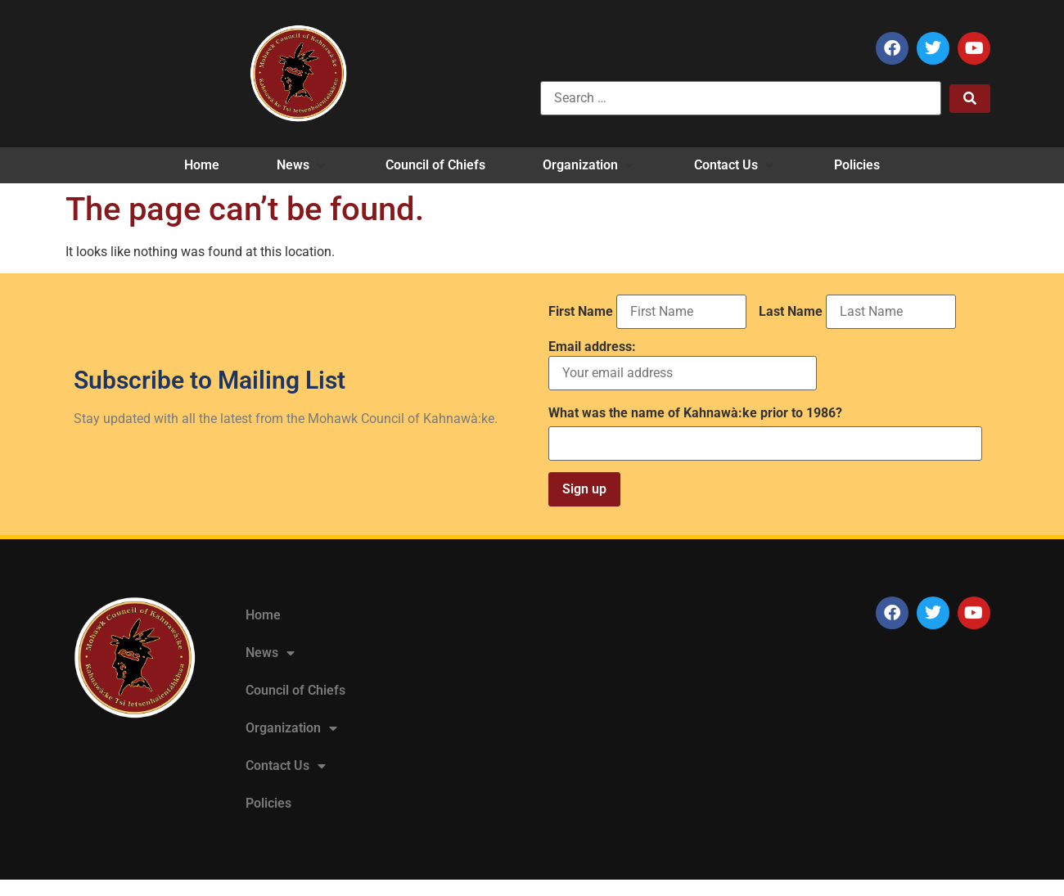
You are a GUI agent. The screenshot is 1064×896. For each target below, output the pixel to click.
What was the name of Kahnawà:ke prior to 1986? (695, 413)
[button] (302, 165)
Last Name (791, 311)
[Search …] (740, 98)
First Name (580, 311)
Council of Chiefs (295, 690)
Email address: (682, 365)
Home (263, 615)
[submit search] (969, 98)
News (270, 653)
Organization (291, 728)
